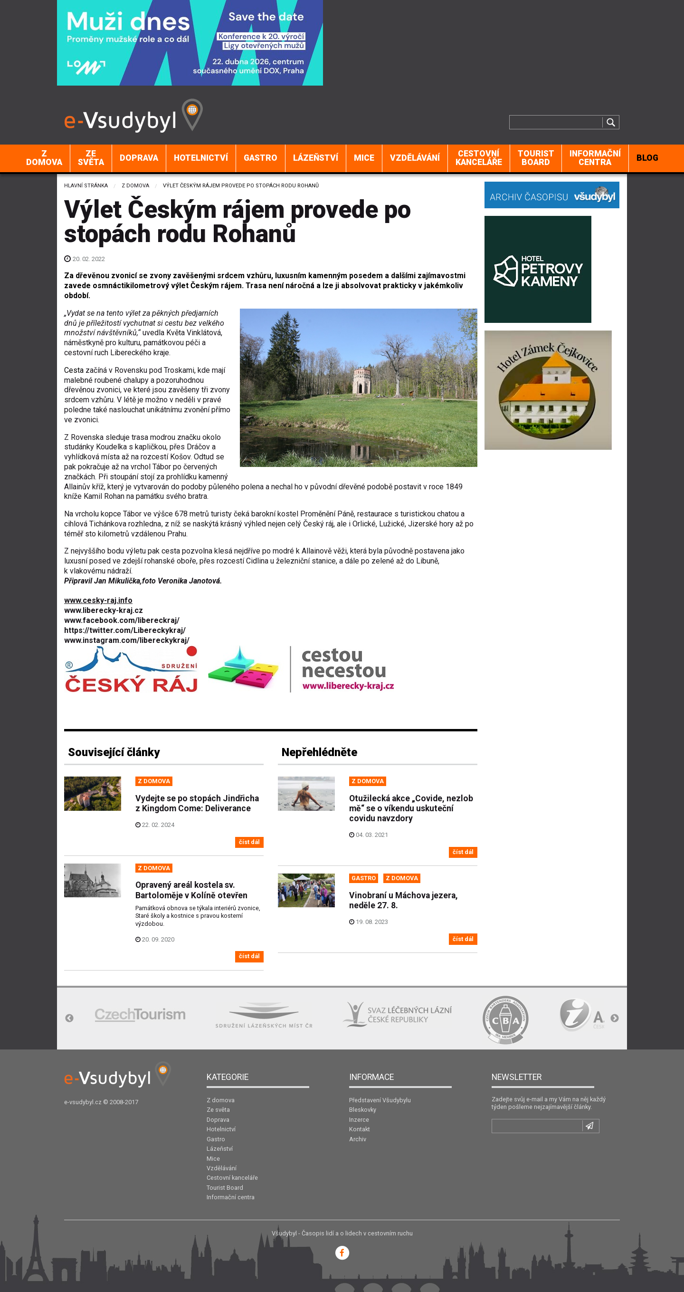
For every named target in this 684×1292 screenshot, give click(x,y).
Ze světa (91, 158)
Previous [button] (69, 1018)
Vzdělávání (415, 158)
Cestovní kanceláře (479, 158)
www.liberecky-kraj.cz (103, 610)
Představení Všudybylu (380, 1100)
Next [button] (614, 1018)
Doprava (139, 158)
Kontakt (359, 1129)
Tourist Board (536, 158)
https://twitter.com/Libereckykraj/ (125, 630)
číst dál (249, 841)
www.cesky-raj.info (98, 600)
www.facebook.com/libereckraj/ (122, 620)
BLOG (647, 158)
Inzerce (359, 1119)
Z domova (44, 158)
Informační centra (595, 158)
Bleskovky (362, 1109)
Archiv (357, 1139)
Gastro (260, 158)
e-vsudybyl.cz (83, 1102)
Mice (364, 158)
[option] (140, 1015)
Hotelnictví (201, 158)
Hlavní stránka (86, 186)
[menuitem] (44, 158)
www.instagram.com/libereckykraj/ (127, 640)
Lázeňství (315, 158)
